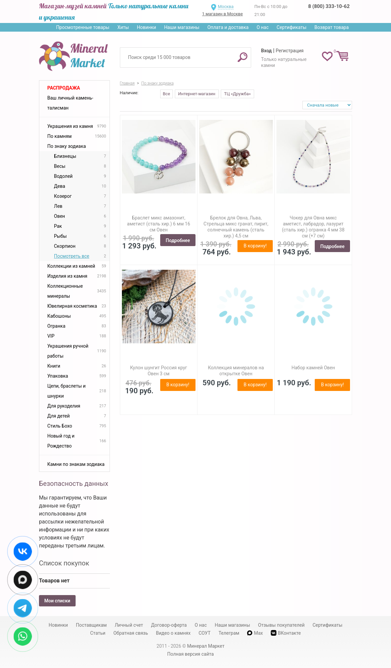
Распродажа (63, 88)
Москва (225, 6)
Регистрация (290, 50)
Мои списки (57, 600)
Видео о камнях (173, 633)
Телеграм (228, 633)
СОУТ (204, 633)
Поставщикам (91, 625)
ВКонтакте (286, 633)
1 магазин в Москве (222, 13)
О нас (262, 27)
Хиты (123, 27)
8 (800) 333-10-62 (328, 6)
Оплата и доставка (228, 27)
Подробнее (178, 240)
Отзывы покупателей (281, 625)
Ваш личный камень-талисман (70, 103)
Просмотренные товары (82, 27)
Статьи (98, 633)
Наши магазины (181, 27)
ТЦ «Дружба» (237, 93)
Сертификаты (292, 27)
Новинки (146, 27)
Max (255, 633)
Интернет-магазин (196, 93)
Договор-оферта (169, 625)
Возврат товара (331, 27)
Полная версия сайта (190, 654)
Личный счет (129, 625)
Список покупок (64, 563)
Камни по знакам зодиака (76, 464)
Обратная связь (130, 633)
